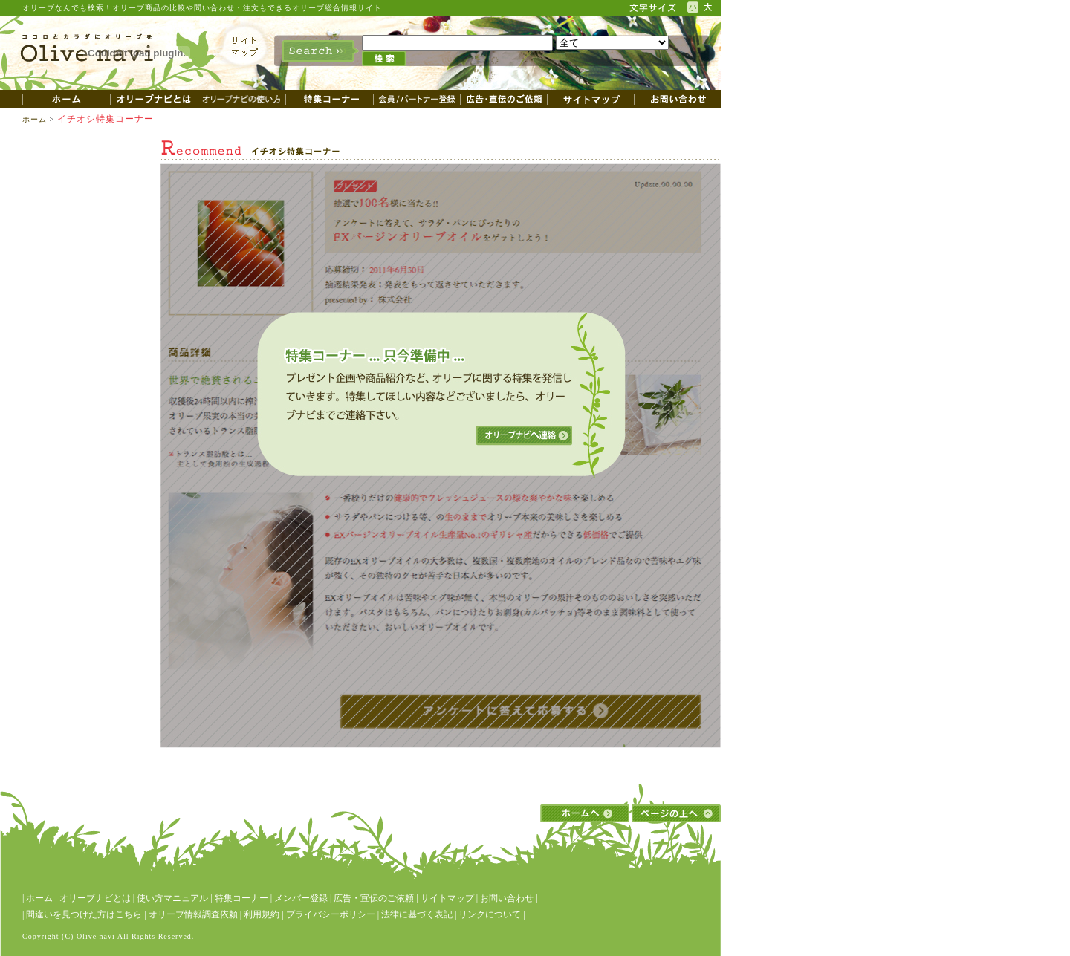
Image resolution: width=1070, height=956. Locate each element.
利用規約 (261, 914)
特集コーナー (241, 898)
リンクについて (489, 914)
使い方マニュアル (172, 898)
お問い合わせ (507, 898)
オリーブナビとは (95, 898)
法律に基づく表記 (417, 914)
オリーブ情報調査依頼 (193, 914)
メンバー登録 (301, 898)
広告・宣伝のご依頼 (374, 898)
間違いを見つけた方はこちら (84, 914)
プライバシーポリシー (330, 914)
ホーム (34, 119)
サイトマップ (447, 898)
